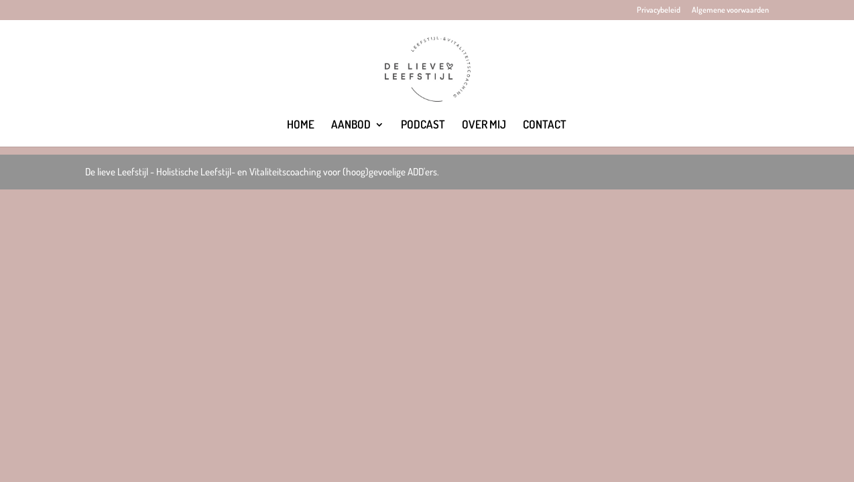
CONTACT (544, 125)
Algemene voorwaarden (730, 10)
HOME (300, 125)
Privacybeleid (658, 10)
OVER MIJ (484, 125)
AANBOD (351, 125)
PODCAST (423, 125)
